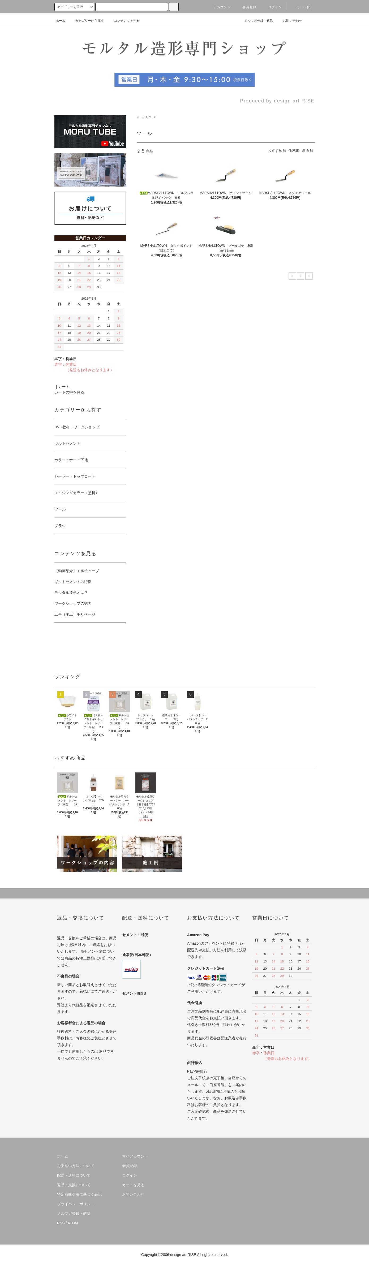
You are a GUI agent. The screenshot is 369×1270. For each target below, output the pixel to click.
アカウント (219, 7)
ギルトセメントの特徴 (73, 582)
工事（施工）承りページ (74, 614)
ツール (152, 117)
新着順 (307, 150)
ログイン (272, 7)
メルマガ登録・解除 (255, 21)
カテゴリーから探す (86, 21)
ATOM (73, 1223)
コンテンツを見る (123, 21)
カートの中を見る (69, 392)
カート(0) (301, 7)
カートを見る (133, 1185)
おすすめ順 (277, 150)
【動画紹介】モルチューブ (76, 571)
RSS (61, 1223)
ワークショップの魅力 (73, 603)
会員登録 (246, 7)
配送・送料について (74, 1175)
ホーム (60, 21)
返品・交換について (74, 1185)
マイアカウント (135, 1156)
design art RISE (183, 1254)
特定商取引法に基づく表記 (79, 1194)
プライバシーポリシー (75, 1204)
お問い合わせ (289, 21)
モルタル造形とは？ (71, 592)
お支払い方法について (75, 1166)
